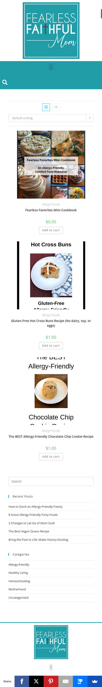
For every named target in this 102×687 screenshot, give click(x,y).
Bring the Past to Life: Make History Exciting (38, 540)
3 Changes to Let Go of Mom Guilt (31, 523)
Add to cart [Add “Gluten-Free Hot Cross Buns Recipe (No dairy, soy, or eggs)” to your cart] (51, 346)
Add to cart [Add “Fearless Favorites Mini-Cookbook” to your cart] (51, 230)
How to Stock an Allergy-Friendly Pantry (35, 506)
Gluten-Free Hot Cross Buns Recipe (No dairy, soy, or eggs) (51, 323)
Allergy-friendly (18, 564)
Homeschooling (19, 581)
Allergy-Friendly (51, 204)
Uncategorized (18, 598)
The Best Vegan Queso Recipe (28, 531)
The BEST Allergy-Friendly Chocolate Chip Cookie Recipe (51, 436)
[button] (51, 67)
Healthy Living (18, 573)
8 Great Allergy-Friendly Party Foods (32, 515)
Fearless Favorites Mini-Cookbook (51, 210)
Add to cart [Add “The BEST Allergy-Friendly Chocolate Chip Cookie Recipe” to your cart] (51, 457)
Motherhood (17, 589)
